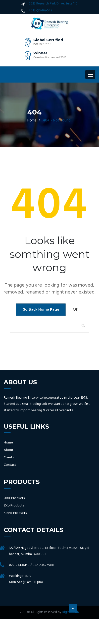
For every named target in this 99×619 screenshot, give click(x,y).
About (8, 450)
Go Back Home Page (40, 309)
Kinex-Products (15, 513)
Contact (10, 465)
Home (32, 120)
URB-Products (14, 498)
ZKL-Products (14, 505)
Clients (9, 457)
